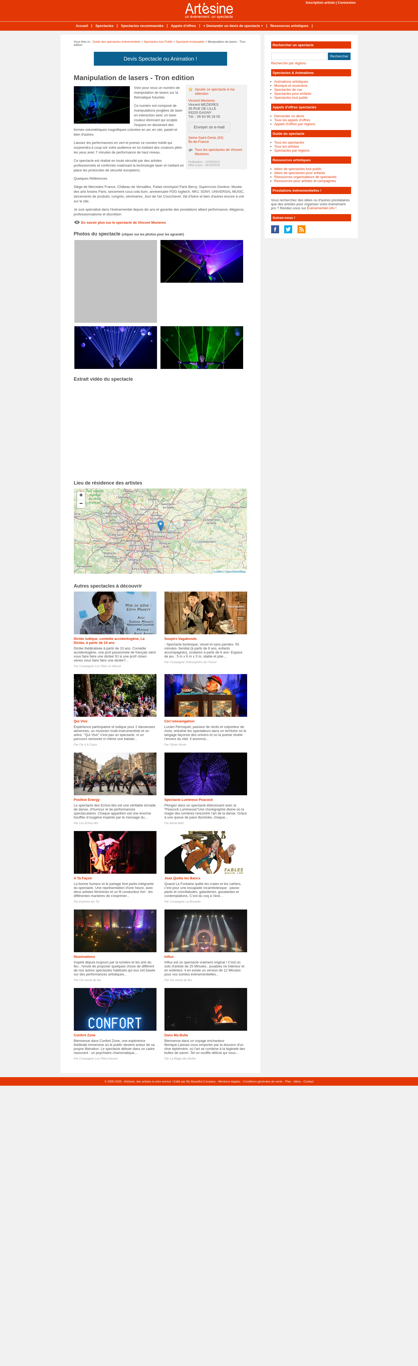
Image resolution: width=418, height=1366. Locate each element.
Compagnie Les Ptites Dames (98, 1058)
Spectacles (104, 26)
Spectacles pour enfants (292, 94)
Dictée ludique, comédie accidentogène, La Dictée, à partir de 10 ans (109, 641)
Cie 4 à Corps (88, 744)
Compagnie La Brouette (185, 901)
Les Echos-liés (88, 823)
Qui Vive (81, 721)
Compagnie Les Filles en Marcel (100, 666)
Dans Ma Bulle (176, 1035)
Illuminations (84, 957)
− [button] (81, 504)
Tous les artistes (286, 146)
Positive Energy (87, 800)
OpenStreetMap (235, 571)
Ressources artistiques (289, 26)
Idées (297, 1081)
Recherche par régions (288, 63)
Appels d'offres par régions (294, 124)
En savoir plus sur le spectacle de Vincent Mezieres (123, 223)
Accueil (82, 26)
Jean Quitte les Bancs (182, 878)
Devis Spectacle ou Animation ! (160, 59)
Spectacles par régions (292, 150)
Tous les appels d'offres (292, 120)
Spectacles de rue (288, 90)
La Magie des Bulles (183, 1058)
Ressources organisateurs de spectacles (305, 177)
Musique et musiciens (291, 86)
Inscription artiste (320, 3)
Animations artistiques (291, 82)
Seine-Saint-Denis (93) (206, 138)
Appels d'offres (183, 26)
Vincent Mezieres (201, 101)
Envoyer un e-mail (209, 127)
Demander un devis (289, 116)
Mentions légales (229, 1081)
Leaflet (218, 571)
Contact (308, 1081)
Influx (169, 957)
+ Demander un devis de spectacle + (233, 26)
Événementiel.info (321, 208)
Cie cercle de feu (90, 980)
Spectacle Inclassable (190, 41)
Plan (288, 1081)
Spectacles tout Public (158, 41)
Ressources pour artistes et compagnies (305, 181)
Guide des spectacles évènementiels (116, 41)
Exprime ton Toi (89, 901)
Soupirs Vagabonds (180, 639)
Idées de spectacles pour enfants (299, 173)
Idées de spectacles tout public (298, 169)
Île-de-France (198, 142)
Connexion (347, 3)
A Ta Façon (83, 878)
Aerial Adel (177, 823)
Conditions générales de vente (263, 1081)
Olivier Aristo (178, 744)
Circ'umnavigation (179, 721)
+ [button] (81, 496)
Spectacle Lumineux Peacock (188, 800)
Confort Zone (85, 1035)
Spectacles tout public (291, 98)
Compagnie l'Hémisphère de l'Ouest (193, 662)
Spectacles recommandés (142, 26)
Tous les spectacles (289, 142)
